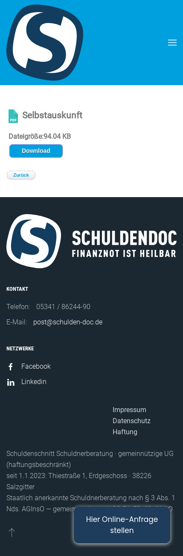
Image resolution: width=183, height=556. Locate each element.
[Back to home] (44, 42)
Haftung (125, 432)
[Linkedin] (10, 382)
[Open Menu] (172, 43)
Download (36, 150)
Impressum (129, 410)
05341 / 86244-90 (63, 307)
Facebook (36, 366)
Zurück (21, 175)
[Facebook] (10, 366)
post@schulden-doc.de (67, 322)
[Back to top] (11, 532)
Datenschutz (132, 421)
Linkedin (33, 382)
